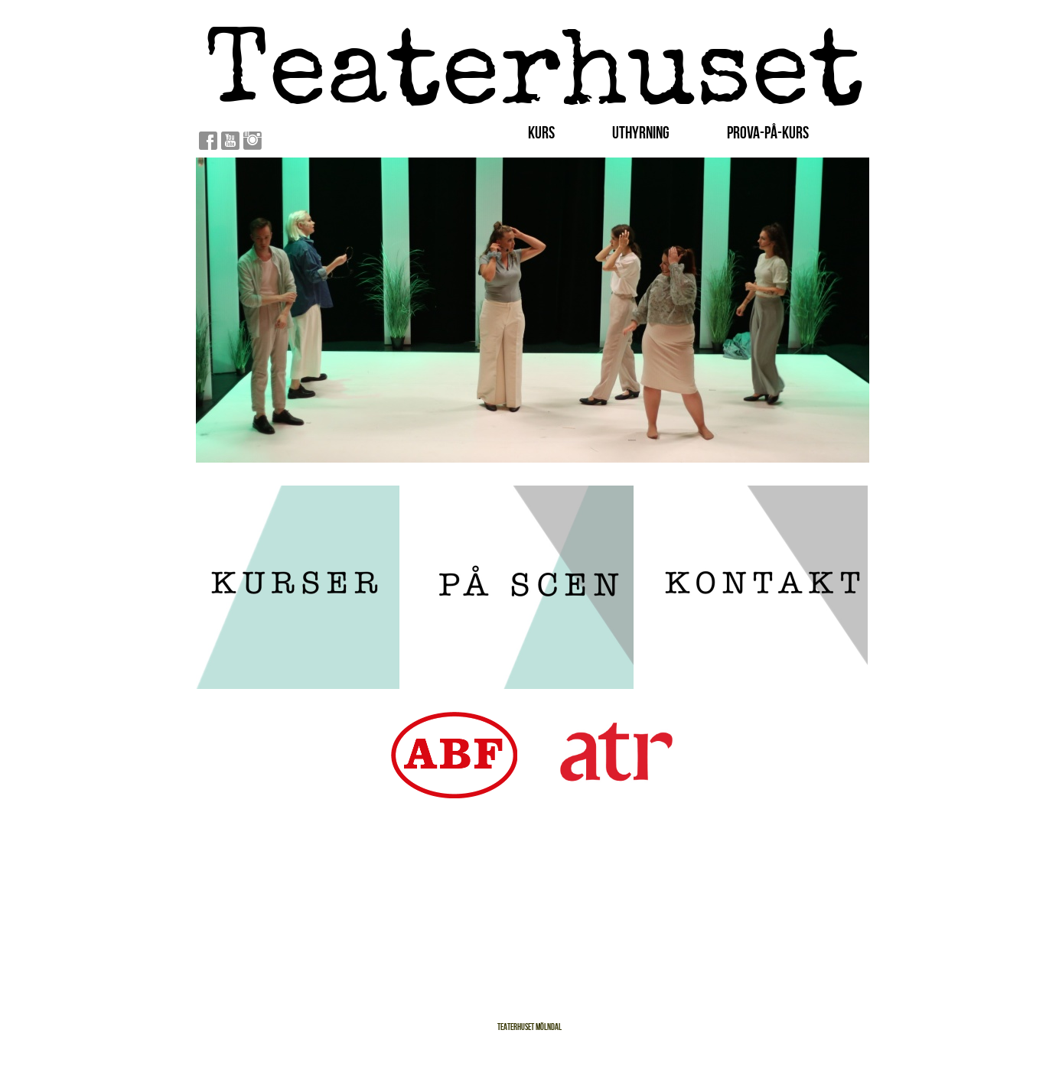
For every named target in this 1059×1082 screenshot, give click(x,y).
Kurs (541, 132)
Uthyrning (641, 132)
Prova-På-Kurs (768, 132)
